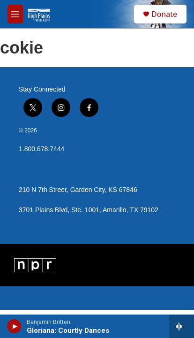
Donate (164, 14)
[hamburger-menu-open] (15, 14)
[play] (14, 326)
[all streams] (181, 326)
